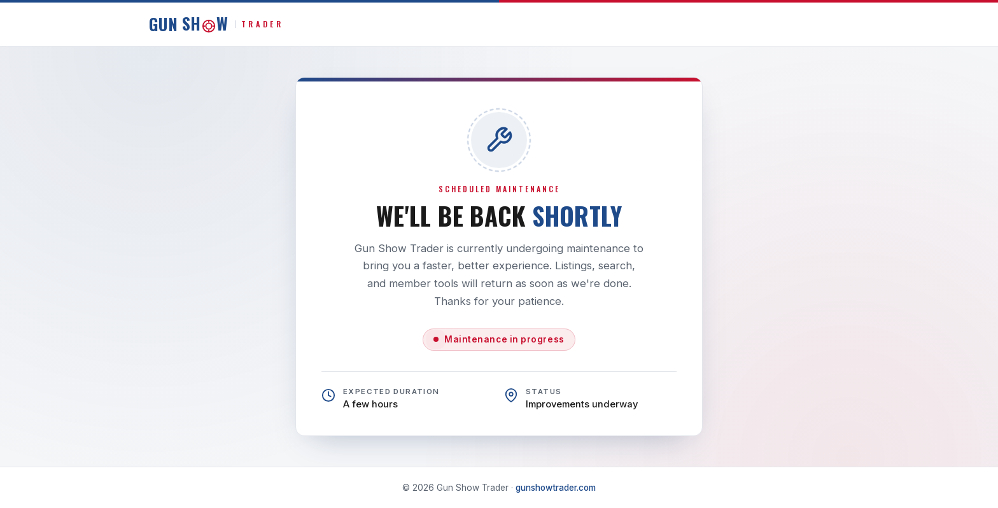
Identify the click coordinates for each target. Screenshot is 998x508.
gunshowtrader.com (556, 488)
